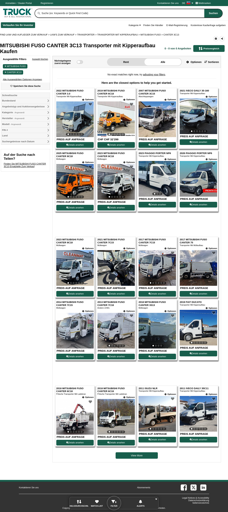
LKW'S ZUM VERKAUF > (63, 34)
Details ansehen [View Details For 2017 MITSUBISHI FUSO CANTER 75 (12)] (198, 294)
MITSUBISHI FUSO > (151, 34)
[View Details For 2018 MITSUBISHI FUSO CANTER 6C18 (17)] (75, 417)
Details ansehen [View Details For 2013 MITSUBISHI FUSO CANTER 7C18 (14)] (116, 356)
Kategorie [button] (135, 25)
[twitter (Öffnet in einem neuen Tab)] (194, 487)
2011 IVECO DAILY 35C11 (194, 388)
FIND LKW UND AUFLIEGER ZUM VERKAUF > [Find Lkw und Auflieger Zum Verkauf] (25, 34)
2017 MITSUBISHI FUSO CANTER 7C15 (152, 241)
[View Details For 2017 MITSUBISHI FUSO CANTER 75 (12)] (198, 284)
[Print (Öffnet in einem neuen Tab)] (216, 38)
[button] (22, 79)
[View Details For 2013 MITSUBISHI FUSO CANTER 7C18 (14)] (116, 331)
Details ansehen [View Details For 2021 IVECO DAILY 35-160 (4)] (198, 142)
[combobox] (131, 13)
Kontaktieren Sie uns (168, 3)
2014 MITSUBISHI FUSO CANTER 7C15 (70, 303)
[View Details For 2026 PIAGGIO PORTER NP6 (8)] (198, 195)
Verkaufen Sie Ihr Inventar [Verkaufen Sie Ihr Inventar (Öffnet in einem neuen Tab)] (19, 26)
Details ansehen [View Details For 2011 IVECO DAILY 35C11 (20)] (198, 439)
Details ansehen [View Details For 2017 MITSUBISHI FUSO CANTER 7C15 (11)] (157, 294)
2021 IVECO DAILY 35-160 (194, 90)
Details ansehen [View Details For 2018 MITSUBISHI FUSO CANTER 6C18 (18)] (116, 442)
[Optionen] (88, 99)
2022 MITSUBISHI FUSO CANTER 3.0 (70, 92)
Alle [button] (163, 62)
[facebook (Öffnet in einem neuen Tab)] (184, 487)
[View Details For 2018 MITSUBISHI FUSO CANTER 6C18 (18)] (116, 417)
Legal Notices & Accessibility (195, 498)
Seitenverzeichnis (200, 503)
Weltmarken (203, 3)
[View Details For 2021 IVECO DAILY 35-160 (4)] (198, 116)
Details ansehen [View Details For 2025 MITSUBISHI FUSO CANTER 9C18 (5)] (75, 207)
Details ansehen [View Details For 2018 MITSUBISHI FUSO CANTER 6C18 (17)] (75, 442)
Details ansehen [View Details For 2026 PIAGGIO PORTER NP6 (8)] (198, 204)
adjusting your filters (154, 74)
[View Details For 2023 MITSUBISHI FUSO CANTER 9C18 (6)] (116, 182)
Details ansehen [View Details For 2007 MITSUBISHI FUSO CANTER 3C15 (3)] (157, 145)
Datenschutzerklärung (198, 500)
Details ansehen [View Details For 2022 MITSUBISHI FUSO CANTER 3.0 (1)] (75, 145)
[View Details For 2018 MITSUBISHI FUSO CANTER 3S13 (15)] (157, 331)
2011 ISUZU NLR (148, 388)
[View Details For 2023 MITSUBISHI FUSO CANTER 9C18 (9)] (75, 268)
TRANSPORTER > (87, 34)
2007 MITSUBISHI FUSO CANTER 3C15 (152, 92)
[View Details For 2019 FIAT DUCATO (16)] (198, 327)
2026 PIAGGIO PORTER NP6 (196, 153)
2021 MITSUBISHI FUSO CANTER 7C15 (111, 241)
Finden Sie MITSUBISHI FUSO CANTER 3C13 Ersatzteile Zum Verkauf (25, 165)
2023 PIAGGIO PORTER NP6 (155, 153)
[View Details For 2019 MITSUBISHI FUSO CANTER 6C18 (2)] (116, 119)
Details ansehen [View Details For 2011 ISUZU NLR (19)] (157, 439)
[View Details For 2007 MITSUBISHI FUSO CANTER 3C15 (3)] (157, 136)
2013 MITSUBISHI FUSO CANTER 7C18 (111, 303)
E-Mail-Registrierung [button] (176, 25)
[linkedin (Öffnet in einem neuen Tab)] (203, 487)
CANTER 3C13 (13, 72)
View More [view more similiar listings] (136, 455)
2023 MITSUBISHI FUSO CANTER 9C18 (111, 155)
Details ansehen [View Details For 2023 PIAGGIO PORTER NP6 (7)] (157, 204)
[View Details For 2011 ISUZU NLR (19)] (157, 414)
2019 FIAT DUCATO (191, 302)
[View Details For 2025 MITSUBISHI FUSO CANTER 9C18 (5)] (75, 182)
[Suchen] (39, 13)
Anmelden (10, 3)
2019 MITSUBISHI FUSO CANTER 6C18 (111, 92)
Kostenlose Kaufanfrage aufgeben (208, 25)
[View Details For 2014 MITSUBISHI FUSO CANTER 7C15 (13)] (75, 347)
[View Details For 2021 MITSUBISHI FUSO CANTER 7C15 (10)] (116, 268)
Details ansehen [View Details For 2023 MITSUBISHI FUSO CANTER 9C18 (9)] (75, 294)
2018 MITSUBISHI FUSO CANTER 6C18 (70, 390)
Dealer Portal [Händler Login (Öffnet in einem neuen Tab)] (25, 3)
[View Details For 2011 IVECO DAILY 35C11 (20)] (198, 414)
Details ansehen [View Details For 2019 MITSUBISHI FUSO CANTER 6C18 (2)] (116, 145)
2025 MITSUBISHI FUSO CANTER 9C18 (70, 155)
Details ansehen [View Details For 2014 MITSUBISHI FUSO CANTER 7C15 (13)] (75, 356)
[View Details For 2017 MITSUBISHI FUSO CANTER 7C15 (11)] (157, 268)
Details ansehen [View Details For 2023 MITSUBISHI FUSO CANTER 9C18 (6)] (116, 207)
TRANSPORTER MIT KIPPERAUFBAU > (119, 34)
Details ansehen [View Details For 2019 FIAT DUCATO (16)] (198, 353)
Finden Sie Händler (153, 25)
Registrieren (47, 3)
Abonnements (143, 487)
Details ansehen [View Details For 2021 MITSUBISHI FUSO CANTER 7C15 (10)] (116, 294)
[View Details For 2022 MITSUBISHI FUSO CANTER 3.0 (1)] (75, 119)
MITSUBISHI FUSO (15, 66)
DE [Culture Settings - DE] (187, 3)
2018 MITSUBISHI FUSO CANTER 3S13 (152, 303)
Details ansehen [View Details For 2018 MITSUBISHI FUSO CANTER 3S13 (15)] (157, 356)
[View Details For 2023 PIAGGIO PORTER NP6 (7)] (157, 179)
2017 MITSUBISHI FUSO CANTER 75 (193, 241)
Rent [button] (126, 62)
